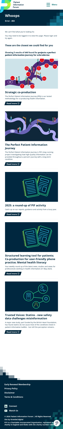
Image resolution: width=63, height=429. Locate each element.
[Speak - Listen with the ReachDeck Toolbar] (57, 423)
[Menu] (52, 5)
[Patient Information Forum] (13, 6)
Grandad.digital (17, 419)
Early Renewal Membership (17, 384)
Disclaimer (9, 392)
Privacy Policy (10, 388)
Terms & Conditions (13, 397)
